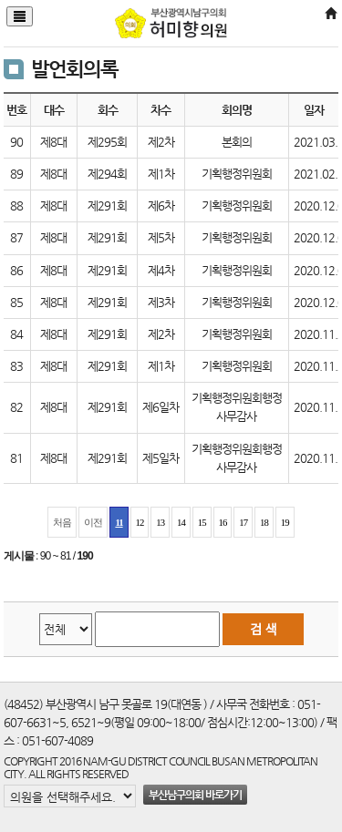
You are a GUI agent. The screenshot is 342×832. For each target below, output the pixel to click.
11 (118, 522)
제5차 (161, 237)
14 (181, 522)
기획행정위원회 (237, 173)
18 (264, 522)
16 (223, 522)
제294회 (107, 173)
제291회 (107, 205)
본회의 (237, 142)
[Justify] (19, 16)
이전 (93, 522)
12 (140, 522)
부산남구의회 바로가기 (195, 794)
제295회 (107, 142)
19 (285, 522)
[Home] (330, 14)
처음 (62, 522)
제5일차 (160, 458)
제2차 (161, 142)
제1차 (161, 173)
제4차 (161, 270)
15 (202, 522)
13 (160, 522)
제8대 (53, 142)
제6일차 (160, 407)
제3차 (161, 302)
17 (243, 522)
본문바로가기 (0, 0)
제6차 (161, 205)
